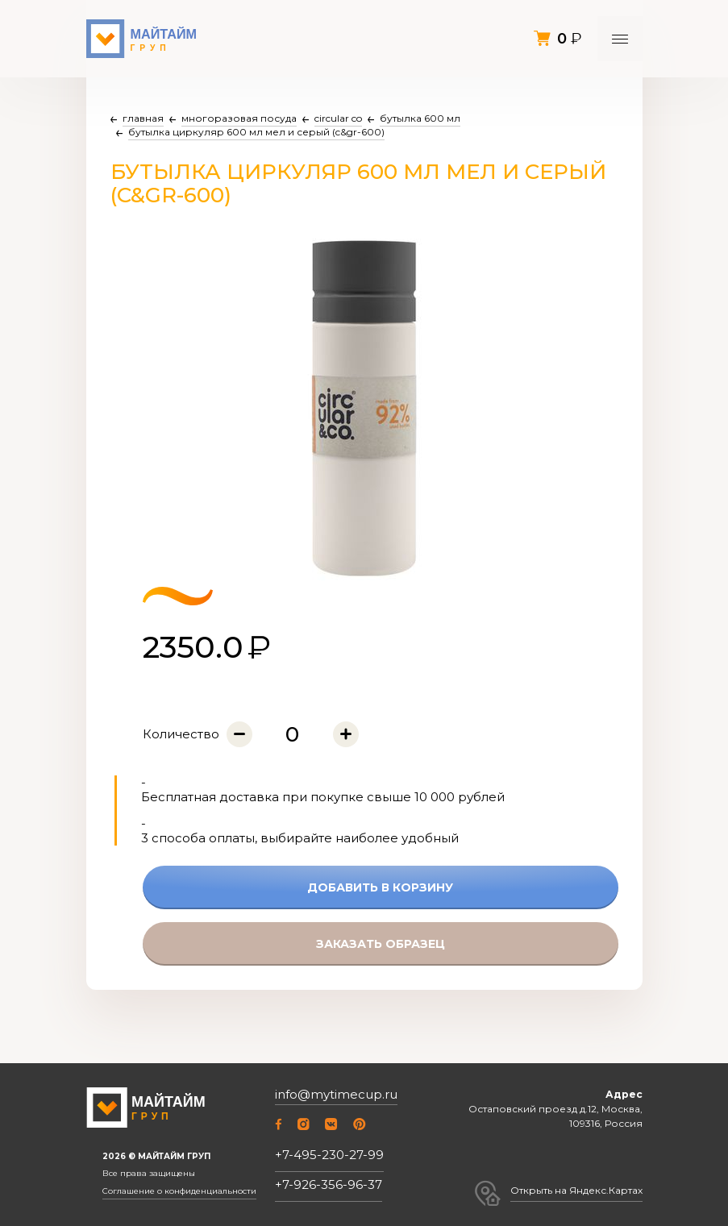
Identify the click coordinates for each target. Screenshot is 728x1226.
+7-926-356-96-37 (328, 1184)
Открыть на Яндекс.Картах (576, 1190)
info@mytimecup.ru (336, 1094)
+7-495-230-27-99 (329, 1154)
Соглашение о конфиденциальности (179, 1191)
